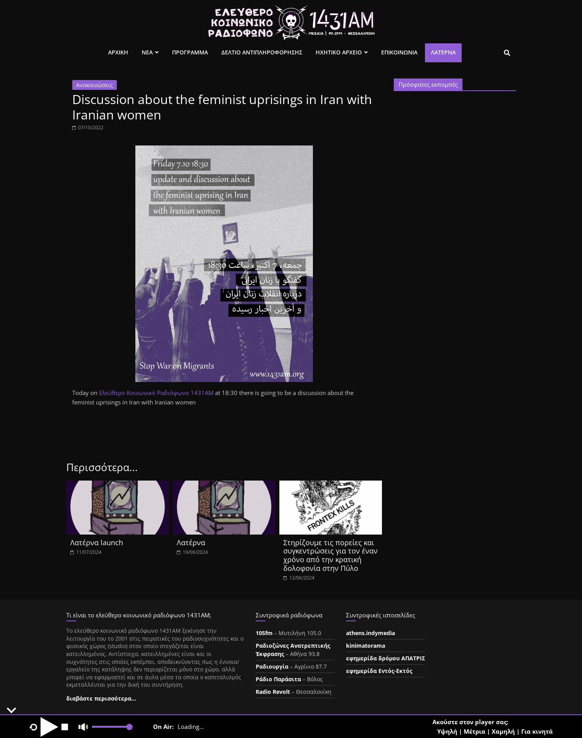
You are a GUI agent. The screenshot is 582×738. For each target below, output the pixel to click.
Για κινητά (537, 731)
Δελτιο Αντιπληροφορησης (261, 52)
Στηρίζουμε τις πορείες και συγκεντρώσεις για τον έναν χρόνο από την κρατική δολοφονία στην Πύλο (330, 555)
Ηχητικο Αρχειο (339, 52)
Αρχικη (118, 52)
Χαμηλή (503, 731)
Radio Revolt (273, 691)
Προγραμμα (190, 52)
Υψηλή (447, 731)
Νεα (147, 52)
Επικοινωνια (399, 52)
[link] (156, 393)
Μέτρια (474, 731)
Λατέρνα (443, 52)
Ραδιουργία (272, 666)
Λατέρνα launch (96, 542)
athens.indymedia (370, 633)
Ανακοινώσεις (94, 85)
